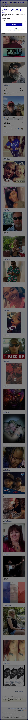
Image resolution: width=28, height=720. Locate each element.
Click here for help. (17, 30)
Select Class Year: (6, 18)
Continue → (14, 24)
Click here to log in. (20, 28)
